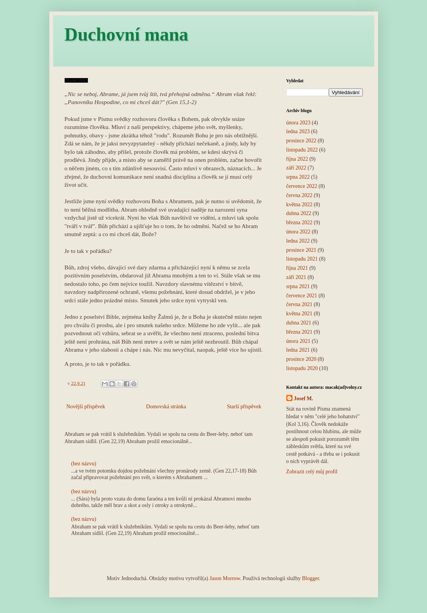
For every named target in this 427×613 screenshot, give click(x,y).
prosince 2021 (301, 250)
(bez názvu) (83, 463)
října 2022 (297, 159)
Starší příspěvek (244, 406)
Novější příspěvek (86, 406)
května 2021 (299, 313)
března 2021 (299, 332)
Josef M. (303, 398)
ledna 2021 (298, 350)
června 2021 (299, 304)
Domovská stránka (166, 406)
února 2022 (298, 232)
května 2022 (299, 204)
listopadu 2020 (302, 368)
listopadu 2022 (302, 150)
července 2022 (301, 186)
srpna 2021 (298, 286)
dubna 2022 (299, 213)
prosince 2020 (301, 359)
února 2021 (298, 341)
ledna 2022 (298, 241)
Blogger (310, 578)
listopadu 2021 (302, 259)
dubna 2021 (299, 323)
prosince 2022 (301, 140)
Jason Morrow (224, 578)
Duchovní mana (126, 34)
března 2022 (299, 222)
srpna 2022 (298, 177)
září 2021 (296, 277)
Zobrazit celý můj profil (312, 471)
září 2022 (296, 168)
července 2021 (301, 295)
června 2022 (299, 195)
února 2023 (298, 123)
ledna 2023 (298, 131)
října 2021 (297, 268)
